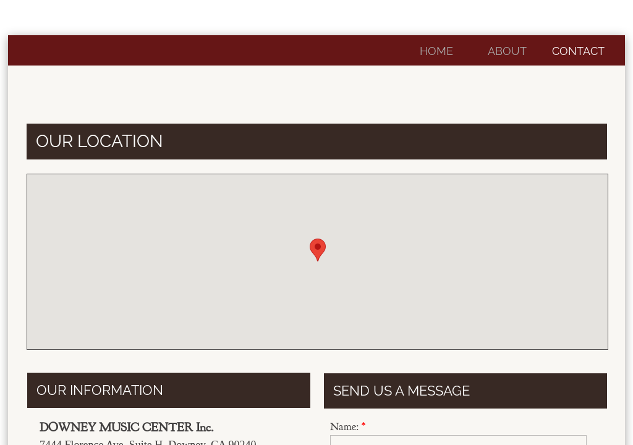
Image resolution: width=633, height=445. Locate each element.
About (507, 50)
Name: (347, 427)
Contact (578, 50)
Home (436, 50)
